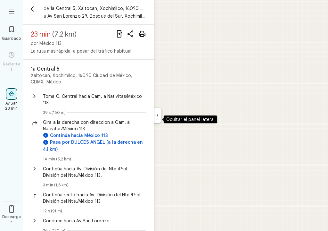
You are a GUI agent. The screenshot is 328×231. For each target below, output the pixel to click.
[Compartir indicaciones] (131, 34)
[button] (94, 125)
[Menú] (11, 11)
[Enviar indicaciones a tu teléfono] (119, 34)
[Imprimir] (142, 34)
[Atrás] (33, 9)
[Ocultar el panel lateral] (157, 115)
